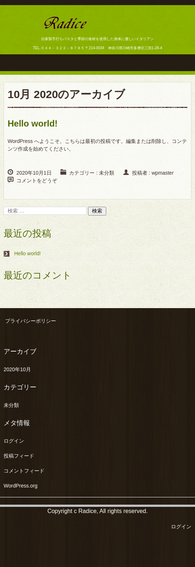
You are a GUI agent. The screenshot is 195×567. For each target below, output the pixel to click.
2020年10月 (17, 369)
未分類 (106, 173)
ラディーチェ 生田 (83, 35)
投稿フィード (19, 456)
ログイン (14, 441)
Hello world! (32, 123)
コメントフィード (24, 471)
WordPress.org (20, 486)
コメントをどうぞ (36, 180)
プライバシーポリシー (30, 321)
